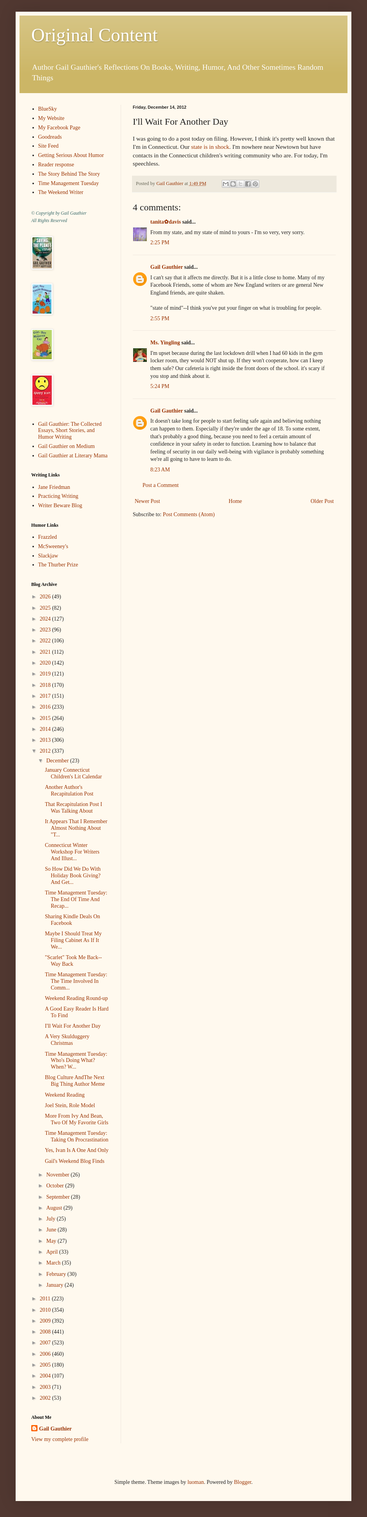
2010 (46, 1310)
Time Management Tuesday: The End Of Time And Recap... (76, 899)
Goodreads (50, 137)
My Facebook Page (59, 128)
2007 (46, 1343)
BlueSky (47, 109)
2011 (46, 1299)
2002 (46, 1398)
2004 (46, 1376)
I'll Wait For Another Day (73, 1026)
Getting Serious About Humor (71, 155)
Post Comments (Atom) (189, 514)
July (51, 1219)
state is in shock (210, 146)
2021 (46, 652)
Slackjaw (48, 556)
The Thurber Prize (58, 565)
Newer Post (147, 501)
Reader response (56, 165)
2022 (46, 641)
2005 (46, 1365)
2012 (46, 751)
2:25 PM (159, 242)
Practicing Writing (58, 496)
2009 (46, 1321)
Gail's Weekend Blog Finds (74, 1161)
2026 (46, 597)
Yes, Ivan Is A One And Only (77, 1150)
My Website (51, 118)
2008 (46, 1332)
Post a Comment (161, 485)
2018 (46, 685)
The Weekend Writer (61, 192)
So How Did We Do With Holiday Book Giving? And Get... (73, 875)
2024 (46, 619)
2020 (46, 663)
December (58, 761)
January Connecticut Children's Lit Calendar (73, 773)
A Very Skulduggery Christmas (67, 1040)
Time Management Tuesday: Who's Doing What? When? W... (76, 1060)
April (52, 1252)
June (51, 1230)
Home (235, 501)
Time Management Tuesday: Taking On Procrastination (77, 1136)
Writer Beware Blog (60, 505)
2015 (46, 718)
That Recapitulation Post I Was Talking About (73, 807)
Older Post (322, 501)
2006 (46, 1354)
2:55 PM (159, 318)
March (54, 1263)
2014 (46, 729)
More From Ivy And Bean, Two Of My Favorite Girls (77, 1119)
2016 (46, 707)
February (56, 1274)
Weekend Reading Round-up (76, 998)
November (58, 1175)
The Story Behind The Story (69, 174)
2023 (46, 630)
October (55, 1186)
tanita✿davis (165, 222)
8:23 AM (160, 470)
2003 (46, 1387)
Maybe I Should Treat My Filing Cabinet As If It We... (73, 940)
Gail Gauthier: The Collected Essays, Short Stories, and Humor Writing (70, 430)
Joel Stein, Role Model (70, 1105)
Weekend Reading (65, 1095)
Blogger (242, 1482)
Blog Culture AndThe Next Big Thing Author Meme (75, 1080)
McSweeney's (53, 546)
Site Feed (48, 146)
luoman (195, 1482)
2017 (46, 696)
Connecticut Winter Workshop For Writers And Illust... (72, 851)
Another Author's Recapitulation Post (69, 790)
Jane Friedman (54, 487)
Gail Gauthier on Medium (66, 446)
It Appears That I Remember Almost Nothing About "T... (76, 828)
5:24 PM (159, 386)
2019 (46, 674)
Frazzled (47, 537)
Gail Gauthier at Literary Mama (73, 456)
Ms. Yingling (165, 343)
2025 (46, 608)
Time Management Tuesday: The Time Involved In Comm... (76, 981)
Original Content (94, 35)
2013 (46, 740)
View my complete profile (60, 1439)
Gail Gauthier (166, 267)
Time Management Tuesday (68, 183)
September (58, 1197)
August (54, 1208)
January (55, 1285)
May (51, 1241)
